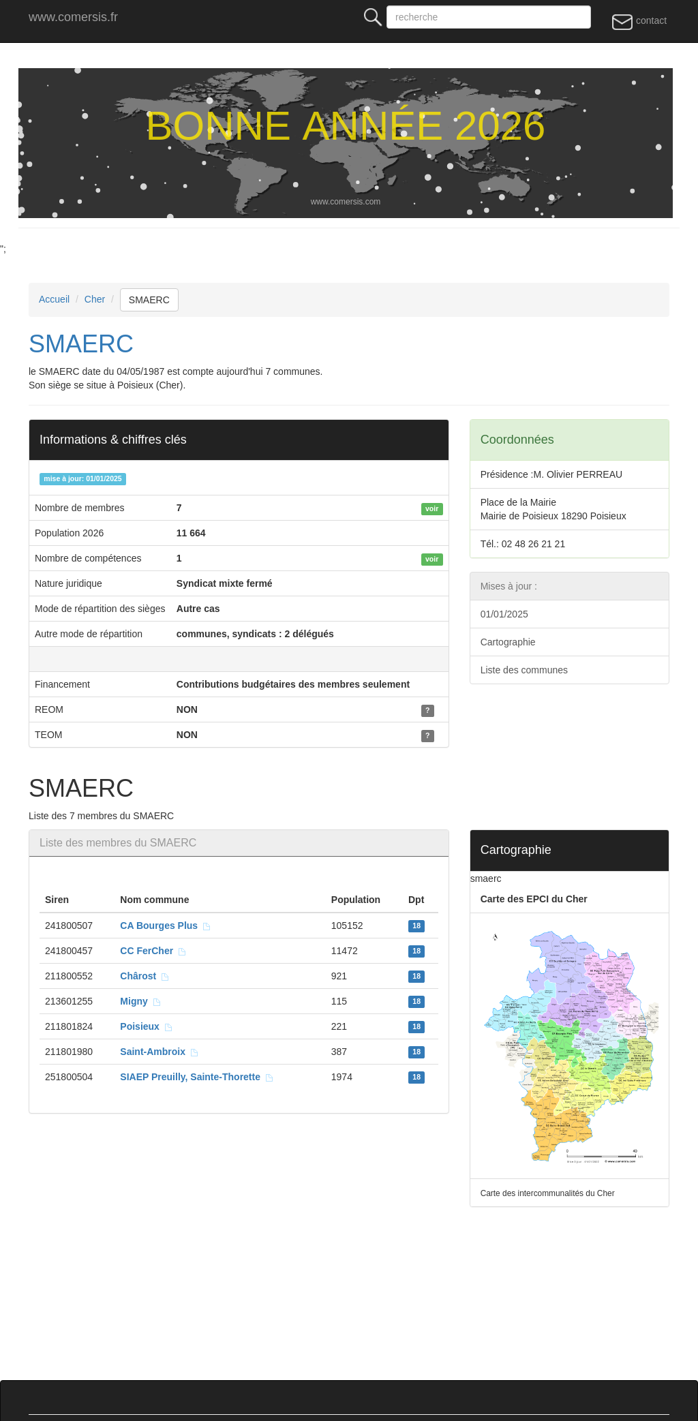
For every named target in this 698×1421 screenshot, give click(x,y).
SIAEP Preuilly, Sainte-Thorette (196, 1076)
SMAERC (149, 299)
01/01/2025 (504, 614)
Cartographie (508, 642)
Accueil (54, 299)
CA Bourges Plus (165, 925)
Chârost (145, 976)
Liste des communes (524, 669)
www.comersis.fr (73, 17)
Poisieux (146, 1026)
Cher (95, 299)
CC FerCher (153, 950)
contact (639, 21)
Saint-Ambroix (159, 1051)
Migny (140, 1001)
